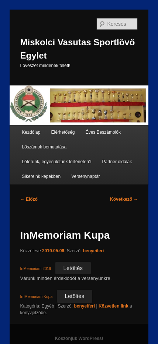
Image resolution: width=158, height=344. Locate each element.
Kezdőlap (31, 132)
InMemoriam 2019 (35, 269)
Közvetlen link (114, 306)
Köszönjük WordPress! (79, 338)
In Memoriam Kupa (36, 297)
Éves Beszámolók (103, 132)
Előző (29, 199)
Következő (124, 199)
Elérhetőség (63, 132)
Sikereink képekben (41, 176)
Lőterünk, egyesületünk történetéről (56, 161)
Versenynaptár (85, 176)
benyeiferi (93, 250)
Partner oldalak (117, 161)
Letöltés (73, 268)
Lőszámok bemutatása (44, 147)
